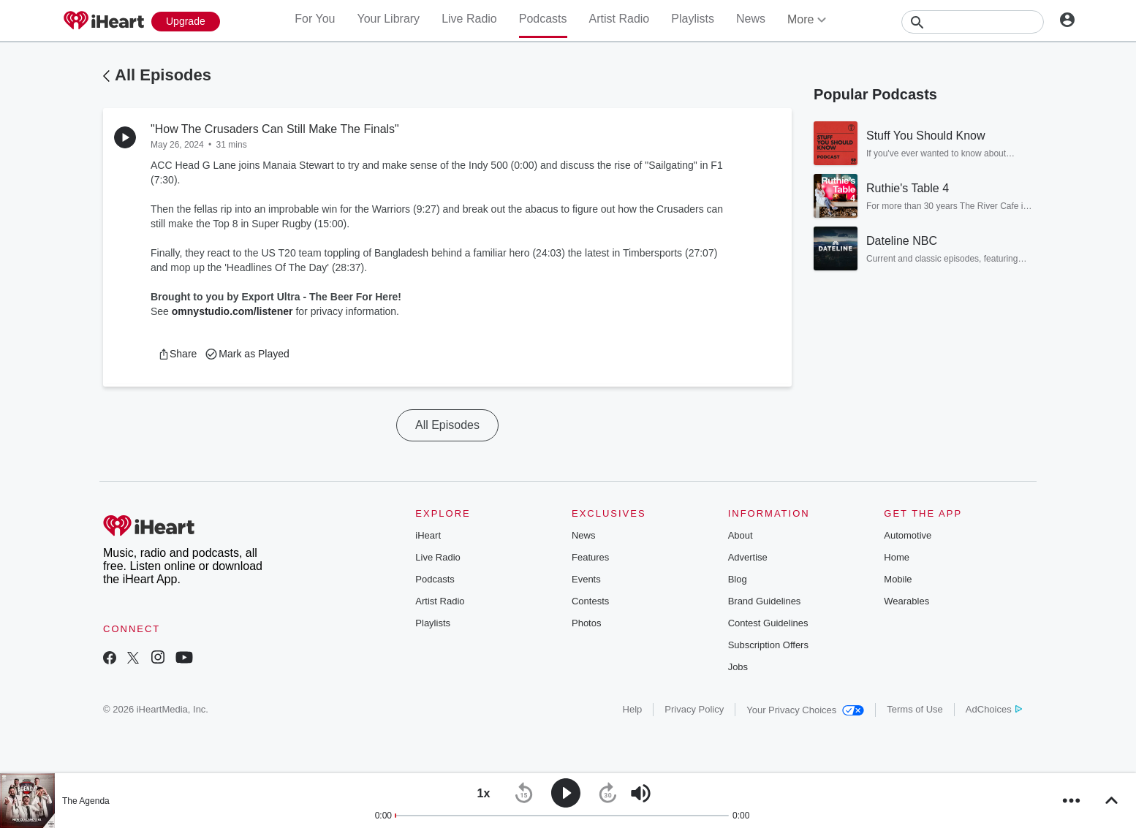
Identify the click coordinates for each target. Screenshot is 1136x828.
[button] (177, 353)
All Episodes (163, 75)
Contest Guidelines (768, 623)
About (740, 535)
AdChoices (994, 709)
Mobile (898, 579)
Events (586, 579)
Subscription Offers (768, 644)
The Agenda (86, 801)
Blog (737, 579)
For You (315, 18)
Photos (586, 623)
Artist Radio (619, 18)
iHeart (428, 535)
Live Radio (469, 18)
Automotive (907, 535)
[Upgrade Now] (185, 21)
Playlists (692, 18)
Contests (590, 601)
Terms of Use (915, 709)
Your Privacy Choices (805, 709)
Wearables (906, 601)
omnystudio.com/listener (232, 311)
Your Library (388, 18)
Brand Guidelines (764, 601)
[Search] (972, 22)
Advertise (748, 557)
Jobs (738, 666)
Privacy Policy (694, 709)
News (750, 18)
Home (896, 557)
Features (590, 557)
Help (633, 709)
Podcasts (543, 18)
